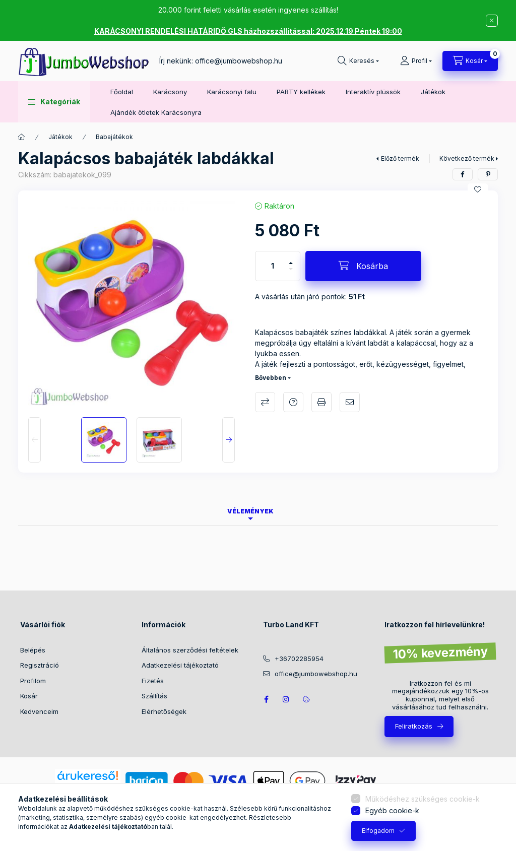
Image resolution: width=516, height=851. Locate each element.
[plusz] (291, 258)
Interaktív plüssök (373, 92)
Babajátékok (114, 137)
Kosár (29, 696)
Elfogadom (378, 830)
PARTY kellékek (301, 92)
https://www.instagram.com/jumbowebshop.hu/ (286, 699)
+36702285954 (299, 658)
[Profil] (416, 61)
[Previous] (34, 440)
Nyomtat (321, 402)
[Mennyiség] (272, 266)
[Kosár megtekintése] (470, 61)
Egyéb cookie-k (392, 810)
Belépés (32, 650)
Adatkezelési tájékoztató (180, 665)
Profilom (33, 681)
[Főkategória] (21, 137)
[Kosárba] (363, 266)
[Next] (228, 440)
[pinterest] (488, 174)
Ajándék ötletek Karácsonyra (156, 112)
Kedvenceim (39, 711)
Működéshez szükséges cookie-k (422, 799)
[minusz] (291, 273)
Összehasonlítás (265, 402)
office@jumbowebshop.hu (238, 60)
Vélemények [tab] (250, 511)
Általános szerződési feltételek (190, 650)
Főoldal (121, 92)
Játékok (433, 92)
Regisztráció (39, 665)
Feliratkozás (413, 726)
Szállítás (154, 696)
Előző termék (400, 158)
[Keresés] (358, 61)
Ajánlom (350, 402)
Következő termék (466, 158)
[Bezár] (492, 21)
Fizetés (153, 681)
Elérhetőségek (164, 711)
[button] (54, 101)
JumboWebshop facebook (266, 699)
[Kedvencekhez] (478, 189)
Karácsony (170, 92)
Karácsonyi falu (231, 92)
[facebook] (463, 174)
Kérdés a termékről (293, 402)
